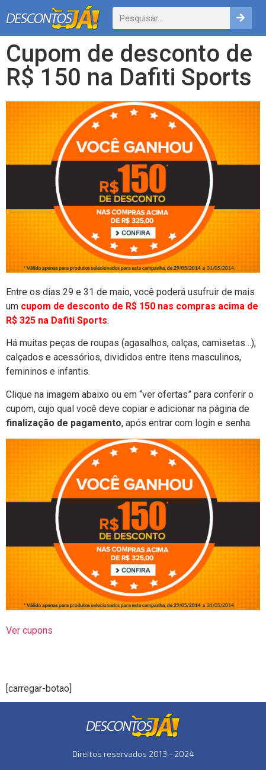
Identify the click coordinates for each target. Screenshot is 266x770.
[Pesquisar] (241, 18)
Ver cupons (29, 630)
